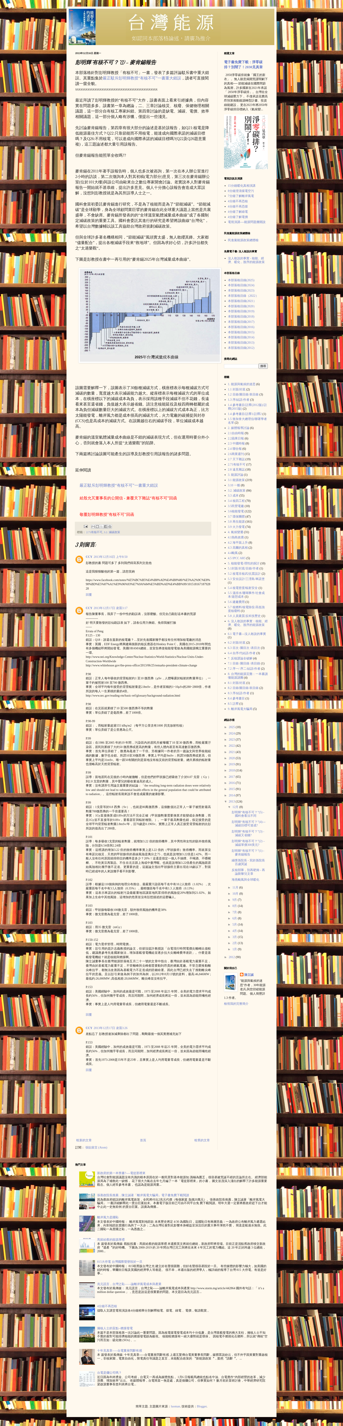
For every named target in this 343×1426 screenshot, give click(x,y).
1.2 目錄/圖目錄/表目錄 (243, 394)
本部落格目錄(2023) (241, 290)
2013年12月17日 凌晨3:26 (110, 1028)
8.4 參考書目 (236, 698)
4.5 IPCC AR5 (237, 558)
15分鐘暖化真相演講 (242, 185)
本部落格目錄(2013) (241, 342)
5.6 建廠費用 (236, 602)
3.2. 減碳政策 (112, 532)
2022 (232, 745)
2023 (232, 739)
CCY (89, 556)
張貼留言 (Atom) (96, 1147)
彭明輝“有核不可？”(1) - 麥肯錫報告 (248, 852)
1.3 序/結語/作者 (239, 399)
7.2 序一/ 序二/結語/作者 (244, 668)
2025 (232, 727)
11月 (235, 887)
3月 (235, 937)
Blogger (201, 1406)
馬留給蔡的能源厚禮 (111, 1239)
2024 (232, 733)
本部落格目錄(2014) (241, 337)
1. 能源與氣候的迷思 (242, 384)
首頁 (143, 1140)
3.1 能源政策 (236, 480)
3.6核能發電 (236, 511)
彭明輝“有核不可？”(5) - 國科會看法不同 (248, 814)
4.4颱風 (233, 553)
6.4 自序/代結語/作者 (242, 653)
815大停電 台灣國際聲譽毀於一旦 (119, 1261)
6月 (235, 918)
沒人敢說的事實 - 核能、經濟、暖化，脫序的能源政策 (246, 260)
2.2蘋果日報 (236, 438)
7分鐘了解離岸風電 (241, 196)
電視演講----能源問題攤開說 (247, 222)
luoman (175, 1406)
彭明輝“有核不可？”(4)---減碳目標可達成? (249, 823)
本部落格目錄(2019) (241, 311)
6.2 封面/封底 (237, 642)
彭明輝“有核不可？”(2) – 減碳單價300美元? (248, 842)
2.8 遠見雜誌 (236, 469)
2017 (232, 776)
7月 (235, 912)
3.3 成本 (233, 495)
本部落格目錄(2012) (241, 347)
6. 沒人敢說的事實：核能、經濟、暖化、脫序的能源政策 (248, 623)
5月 (235, 924)
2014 (232, 795)
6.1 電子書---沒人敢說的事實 (247, 634)
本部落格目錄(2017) (241, 321)
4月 (235, 931)
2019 (232, 764)
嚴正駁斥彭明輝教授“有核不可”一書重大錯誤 (142, 78)
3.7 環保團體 (236, 516)
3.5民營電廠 (236, 506)
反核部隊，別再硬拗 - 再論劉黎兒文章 (248, 871)
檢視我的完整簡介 (236, 1003)
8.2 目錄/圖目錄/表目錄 (243, 688)
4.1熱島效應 (236, 537)
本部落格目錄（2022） (243, 295)
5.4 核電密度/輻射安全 (243, 588)
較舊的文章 (202, 1140)
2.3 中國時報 (236, 443)
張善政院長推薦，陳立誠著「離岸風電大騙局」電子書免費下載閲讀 (143, 1195)
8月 (235, 906)
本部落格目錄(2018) (241, 316)
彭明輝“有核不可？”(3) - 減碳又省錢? (248, 833)
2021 (232, 752)
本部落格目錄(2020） (242, 306)
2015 (232, 789)
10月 (235, 893)
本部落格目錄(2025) (241, 280)
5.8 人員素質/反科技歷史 (244, 616)
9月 (235, 899)
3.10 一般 (234, 485)
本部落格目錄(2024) (241, 285)
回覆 (89, 594)
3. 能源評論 (235, 474)
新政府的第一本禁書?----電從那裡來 (121, 1173)
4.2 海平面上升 (238, 542)
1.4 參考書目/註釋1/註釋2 (245, 414)
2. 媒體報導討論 (238, 428)
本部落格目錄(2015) (241, 332)
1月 (235, 949)
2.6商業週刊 (236, 454)
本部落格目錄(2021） (242, 301)
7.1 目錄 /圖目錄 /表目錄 (244, 663)
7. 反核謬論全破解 (240, 658)
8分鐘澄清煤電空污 (241, 191)
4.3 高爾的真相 (238, 547)
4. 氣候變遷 (235, 532)
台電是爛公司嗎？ (109, 1372)
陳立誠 (249, 974)
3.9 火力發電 (236, 527)
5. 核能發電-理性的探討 (244, 563)
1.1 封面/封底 (237, 389)
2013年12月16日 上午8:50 (110, 556)
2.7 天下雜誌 (236, 459)
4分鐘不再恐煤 (238, 206)
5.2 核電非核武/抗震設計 (244, 573)
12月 (235, 807)
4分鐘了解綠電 (238, 211)
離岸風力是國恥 (108, 1217)
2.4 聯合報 (235, 448)
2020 (232, 758)
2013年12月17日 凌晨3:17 (110, 608)
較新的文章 (84, 1140)
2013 (232, 801)
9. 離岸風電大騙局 (240, 709)
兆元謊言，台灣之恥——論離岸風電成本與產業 (129, 1284)
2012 (232, 957)
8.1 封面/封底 (237, 683)
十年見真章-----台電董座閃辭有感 (119, 1350)
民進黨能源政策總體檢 (243, 240)
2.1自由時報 (236, 433)
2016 (232, 783)
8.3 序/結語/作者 (239, 693)
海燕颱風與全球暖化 (245, 879)
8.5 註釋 (233, 703)
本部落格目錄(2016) (241, 327)
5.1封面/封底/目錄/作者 (243, 568)
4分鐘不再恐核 (238, 201)
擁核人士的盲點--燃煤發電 (115, 1328)
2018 (232, 770)
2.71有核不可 (94, 532)
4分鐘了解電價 (238, 217)
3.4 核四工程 (236, 500)
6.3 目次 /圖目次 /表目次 (244, 648)
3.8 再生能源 (236, 521)
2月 (235, 943)
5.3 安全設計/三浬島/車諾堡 (246, 579)
